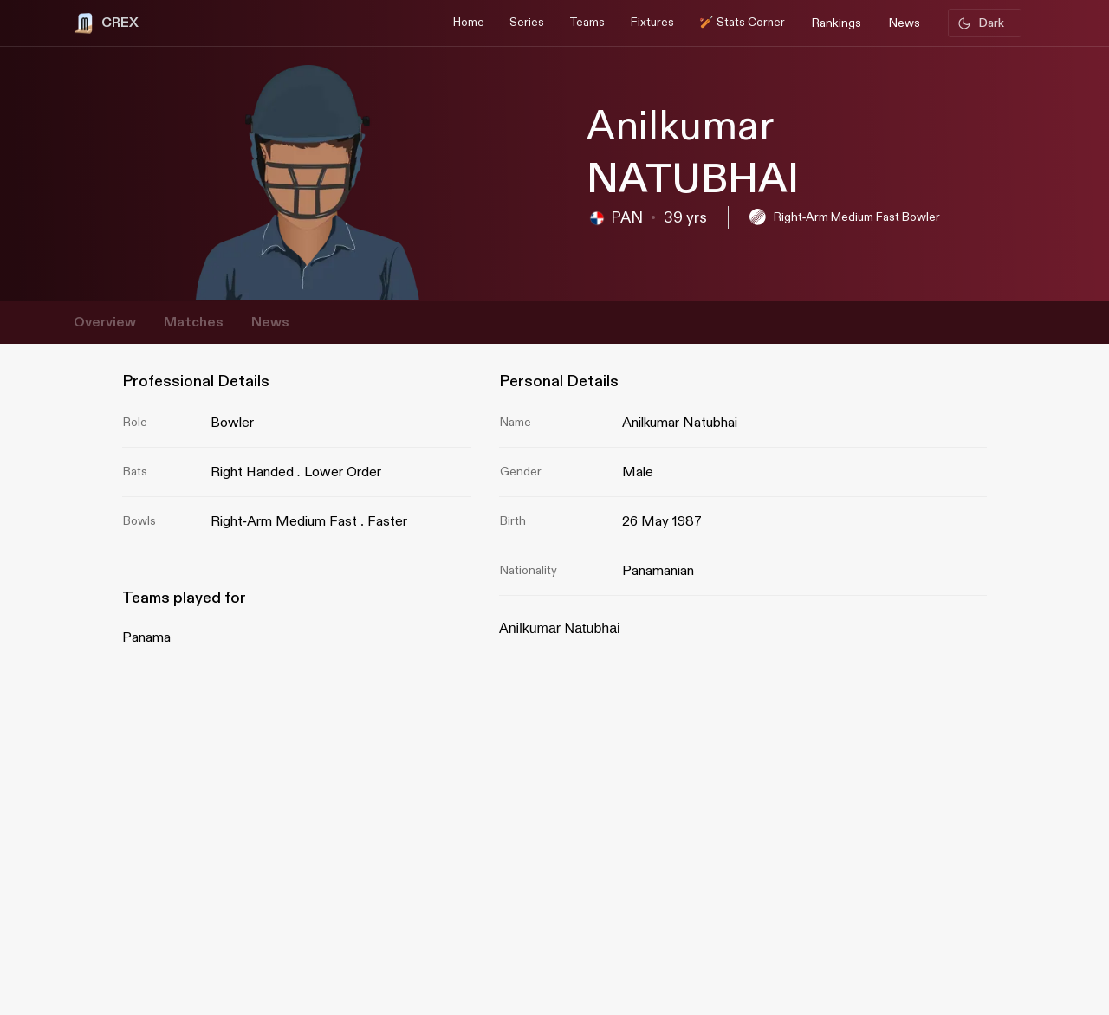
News (270, 323)
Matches (194, 323)
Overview (105, 323)
